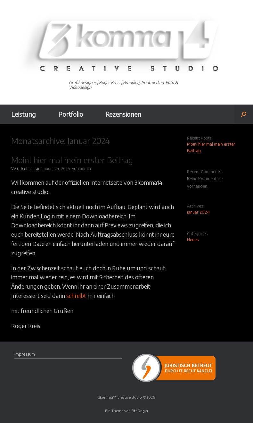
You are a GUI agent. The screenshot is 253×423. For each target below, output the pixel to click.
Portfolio (70, 114)
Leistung (23, 114)
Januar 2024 (198, 212)
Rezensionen (123, 114)
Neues (193, 239)
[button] (243, 114)
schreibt (76, 295)
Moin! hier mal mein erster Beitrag (72, 160)
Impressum (24, 354)
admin (85, 168)
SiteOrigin (140, 410)
